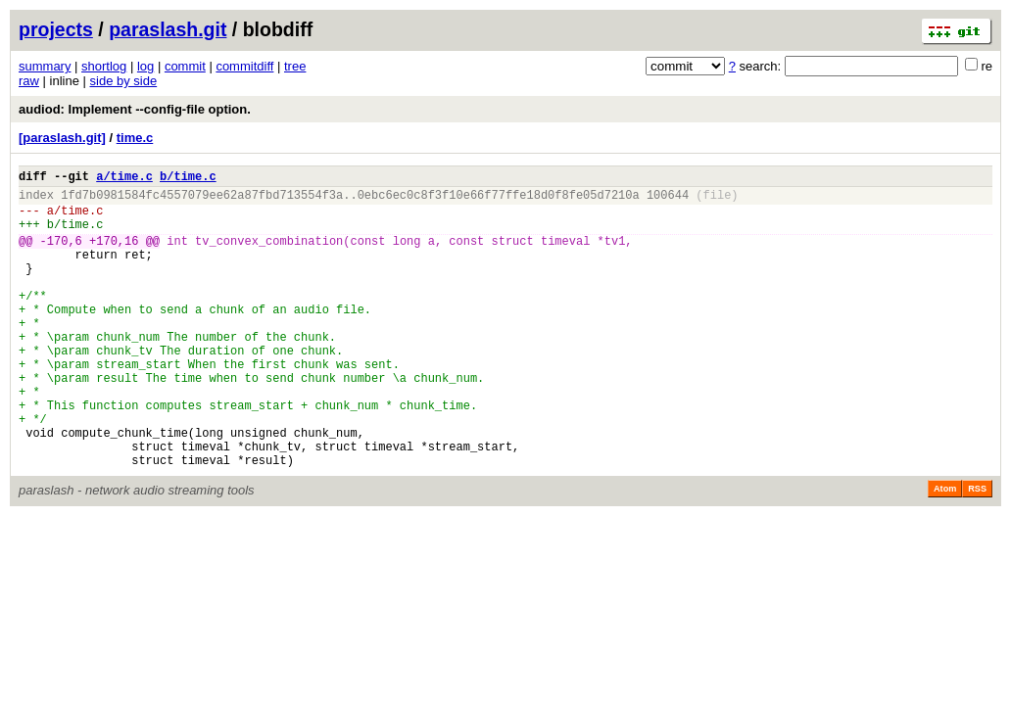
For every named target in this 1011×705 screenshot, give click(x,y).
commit (185, 66)
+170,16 (113, 255)
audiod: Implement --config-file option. (135, 109)
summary (45, 66)
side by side (124, 80)
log (145, 66)
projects (56, 29)
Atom (945, 550)
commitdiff (244, 66)
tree (295, 66)
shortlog (103, 66)
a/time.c (124, 178)
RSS (977, 550)
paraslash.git (167, 29)
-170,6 (61, 255)
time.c (135, 137)
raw (29, 80)
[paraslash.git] (62, 137)
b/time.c (188, 178)
